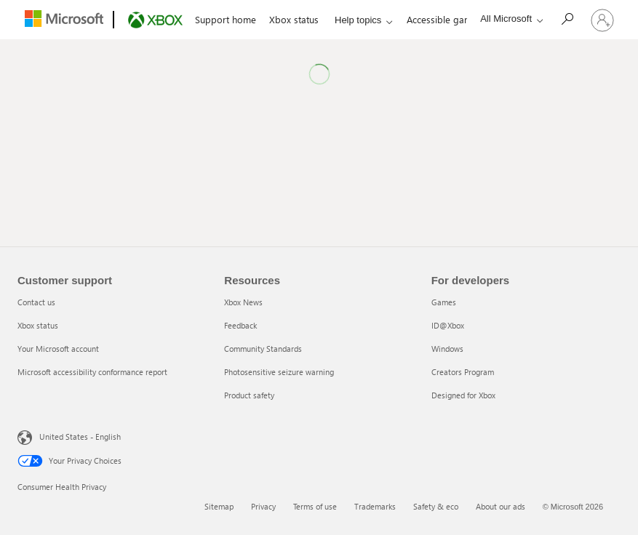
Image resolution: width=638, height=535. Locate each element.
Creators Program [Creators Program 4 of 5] (462, 371)
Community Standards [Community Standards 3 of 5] (263, 348)
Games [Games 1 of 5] (443, 302)
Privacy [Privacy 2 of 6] (263, 506)
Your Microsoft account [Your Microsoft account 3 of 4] (58, 348)
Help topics (358, 20)
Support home (225, 19)
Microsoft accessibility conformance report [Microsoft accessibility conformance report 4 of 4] (92, 371)
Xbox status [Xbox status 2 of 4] (37, 325)
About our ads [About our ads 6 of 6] (500, 506)
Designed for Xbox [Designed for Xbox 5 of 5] (463, 395)
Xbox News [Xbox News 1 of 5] (243, 302)
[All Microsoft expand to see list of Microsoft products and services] (507, 18)
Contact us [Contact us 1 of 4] (36, 302)
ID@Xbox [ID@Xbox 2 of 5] (447, 325)
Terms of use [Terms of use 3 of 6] (315, 506)
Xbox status (294, 19)
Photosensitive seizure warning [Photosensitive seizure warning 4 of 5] (279, 371)
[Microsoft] (62, 20)
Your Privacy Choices (69, 461)
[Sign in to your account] (602, 19)
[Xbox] (154, 20)
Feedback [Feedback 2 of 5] (240, 325)
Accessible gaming (446, 19)
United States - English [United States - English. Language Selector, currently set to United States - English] (80, 436)
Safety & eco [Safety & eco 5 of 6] (435, 506)
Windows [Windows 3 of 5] (447, 348)
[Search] (567, 18)
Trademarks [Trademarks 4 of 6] (375, 506)
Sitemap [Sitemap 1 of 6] (219, 506)
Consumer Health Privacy (61, 486)
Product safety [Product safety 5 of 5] (249, 395)
